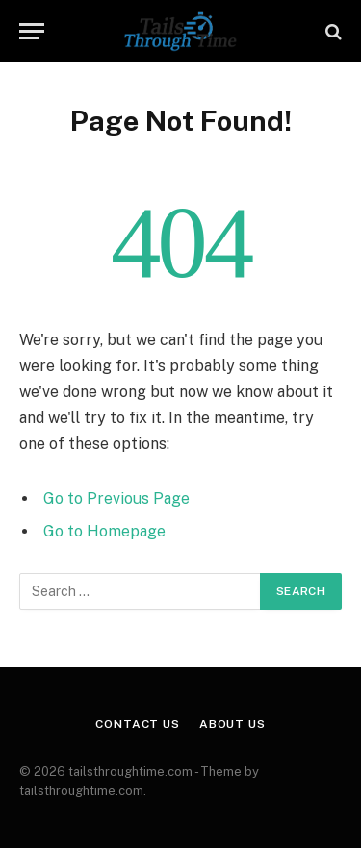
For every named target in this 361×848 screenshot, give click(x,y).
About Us (232, 724)
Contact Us (137, 724)
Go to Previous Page (116, 498)
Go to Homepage (104, 531)
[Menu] (31, 31)
